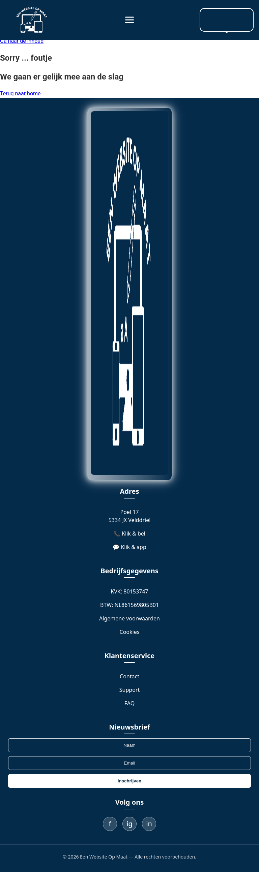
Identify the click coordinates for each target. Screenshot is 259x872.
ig (129, 823)
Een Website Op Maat (103, 856)
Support (129, 689)
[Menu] (129, 20)
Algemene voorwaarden (129, 618)
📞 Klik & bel (129, 533)
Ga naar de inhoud (22, 41)
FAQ (129, 703)
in (149, 823)
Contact (129, 676)
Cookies (130, 632)
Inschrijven (129, 780)
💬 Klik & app (129, 547)
